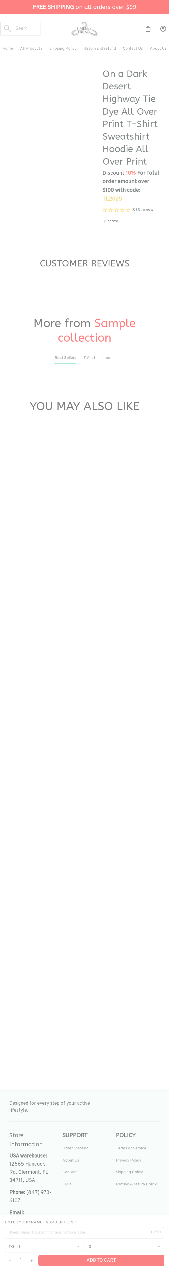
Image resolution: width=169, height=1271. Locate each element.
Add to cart (101, 1260)
